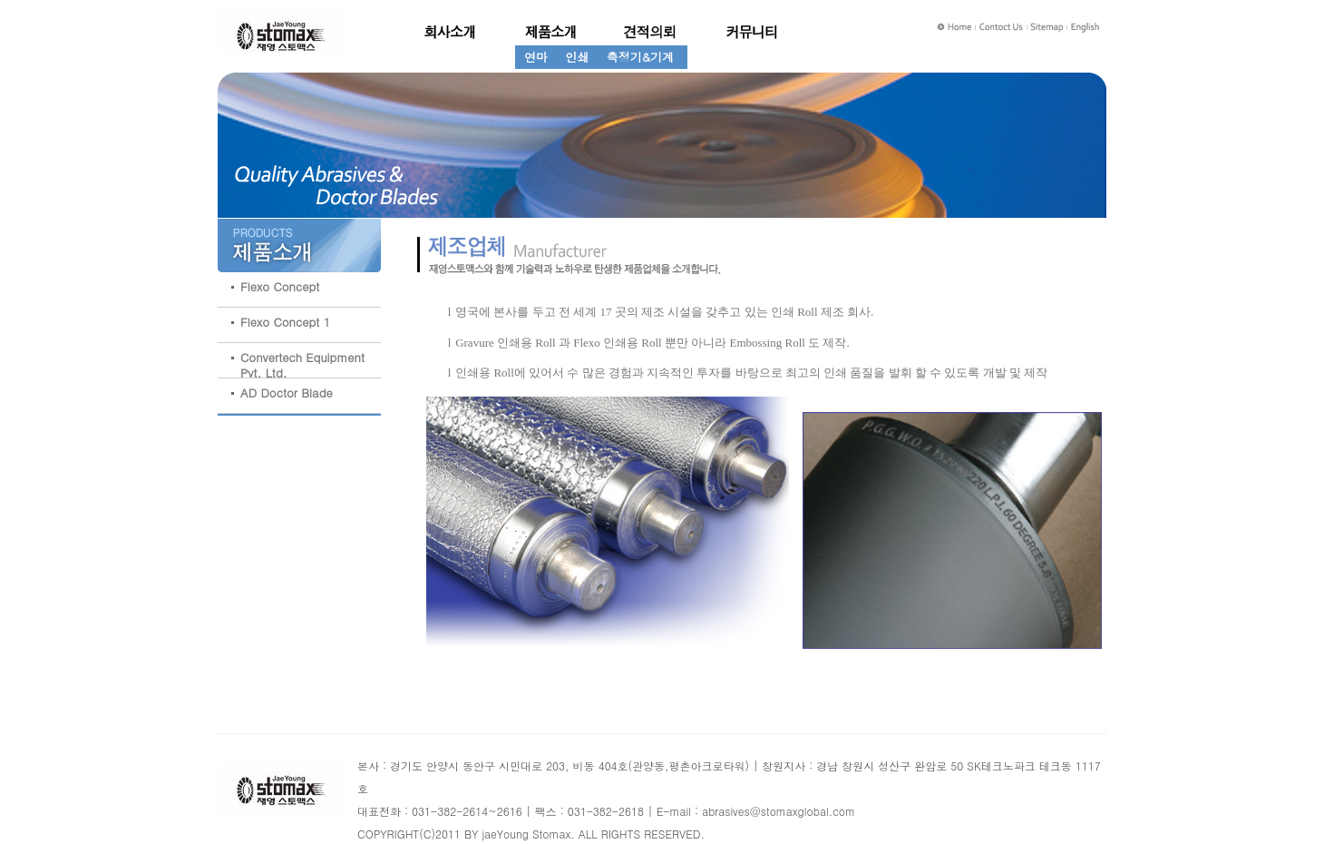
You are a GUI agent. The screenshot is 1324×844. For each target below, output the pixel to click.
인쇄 (577, 56)
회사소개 (451, 31)
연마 (536, 56)
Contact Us (1002, 27)
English (1087, 27)
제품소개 (551, 31)
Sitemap (1048, 27)
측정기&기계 (640, 56)
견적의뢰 (651, 31)
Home (954, 27)
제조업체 (751, 31)
